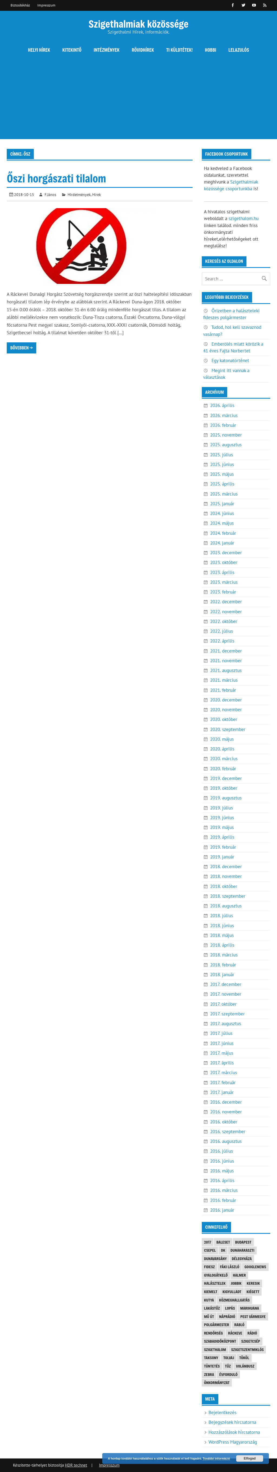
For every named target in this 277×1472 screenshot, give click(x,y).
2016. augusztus (226, 1141)
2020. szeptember (227, 729)
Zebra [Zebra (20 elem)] (209, 1374)
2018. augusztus (226, 906)
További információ (216, 1458)
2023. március (224, 582)
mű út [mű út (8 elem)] (209, 1316)
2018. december (226, 867)
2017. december (225, 984)
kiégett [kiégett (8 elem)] (252, 1291)
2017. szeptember (227, 1014)
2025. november (226, 435)
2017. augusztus (225, 1024)
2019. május (222, 827)
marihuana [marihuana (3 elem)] (249, 1308)
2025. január (222, 504)
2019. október (223, 788)
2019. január (222, 857)
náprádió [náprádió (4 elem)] (227, 1316)
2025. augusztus (226, 445)
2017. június (221, 1043)
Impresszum (46, 5)
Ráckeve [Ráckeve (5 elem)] (235, 1333)
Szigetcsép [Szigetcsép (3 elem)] (250, 1341)
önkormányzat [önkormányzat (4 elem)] (216, 1382)
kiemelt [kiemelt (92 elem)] (210, 1291)
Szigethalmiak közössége (138, 23)
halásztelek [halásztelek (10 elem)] (215, 1283)
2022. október (223, 621)
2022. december (226, 602)
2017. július (221, 1033)
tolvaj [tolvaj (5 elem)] (228, 1357)
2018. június (222, 926)
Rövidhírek (143, 50)
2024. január (222, 543)
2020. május (222, 739)
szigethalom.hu (244, 218)
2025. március (224, 494)
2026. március (224, 415)
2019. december (226, 778)
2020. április (222, 749)
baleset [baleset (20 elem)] (223, 1242)
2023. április (222, 572)
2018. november (226, 876)
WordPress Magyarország (233, 1442)
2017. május (221, 1053)
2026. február (223, 425)
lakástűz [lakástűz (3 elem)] (212, 1308)
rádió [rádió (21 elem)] (252, 1333)
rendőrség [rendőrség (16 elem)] (213, 1333)
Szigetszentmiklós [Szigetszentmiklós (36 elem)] (247, 1349)
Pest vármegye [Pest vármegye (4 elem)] (253, 1316)
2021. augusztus (226, 670)
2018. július (221, 916)
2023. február (223, 592)
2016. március (224, 1190)
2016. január (222, 1210)
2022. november (226, 612)
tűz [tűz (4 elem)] (228, 1366)
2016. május (222, 1171)
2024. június (222, 513)
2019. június (222, 818)
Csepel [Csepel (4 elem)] (210, 1250)
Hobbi (210, 50)
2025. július (221, 455)
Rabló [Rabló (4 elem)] (239, 1324)
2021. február (223, 690)
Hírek (96, 194)
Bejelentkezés (222, 1412)
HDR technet (76, 1465)
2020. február (223, 769)
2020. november (226, 710)
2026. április (222, 405)
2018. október (223, 886)
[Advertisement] (138, 101)
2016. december (226, 1102)
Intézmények (107, 50)
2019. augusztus (226, 798)
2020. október (223, 719)
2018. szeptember (227, 896)
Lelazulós (238, 50)
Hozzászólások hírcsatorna (234, 1432)
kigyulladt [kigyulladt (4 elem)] (231, 1291)
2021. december (226, 651)
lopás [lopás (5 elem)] (230, 1308)
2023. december (226, 553)
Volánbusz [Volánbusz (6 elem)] (245, 1366)
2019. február (223, 847)
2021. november (226, 661)
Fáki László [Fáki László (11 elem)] (229, 1266)
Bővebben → (21, 347)
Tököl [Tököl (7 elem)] (244, 1357)
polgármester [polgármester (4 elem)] (216, 1324)
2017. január (222, 1092)
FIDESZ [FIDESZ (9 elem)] (209, 1266)
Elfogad (250, 1458)
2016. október (223, 1122)
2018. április (222, 945)
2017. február (223, 1083)
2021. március (224, 680)
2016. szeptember (227, 1132)
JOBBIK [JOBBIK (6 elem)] (236, 1283)
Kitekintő (71, 50)
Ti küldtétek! (179, 50)
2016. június (222, 1161)
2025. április (222, 484)
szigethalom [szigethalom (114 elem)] (215, 1349)
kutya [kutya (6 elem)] (209, 1300)
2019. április (222, 837)
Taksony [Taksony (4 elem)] (211, 1357)
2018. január (222, 975)
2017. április (222, 1063)
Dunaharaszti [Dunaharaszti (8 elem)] (242, 1250)
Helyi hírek (39, 50)
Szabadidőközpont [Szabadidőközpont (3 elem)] (220, 1341)
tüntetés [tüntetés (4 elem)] (212, 1366)
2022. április (222, 641)
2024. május (222, 523)
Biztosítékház (20, 5)
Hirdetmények (79, 194)
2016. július (221, 1151)
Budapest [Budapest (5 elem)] (243, 1242)
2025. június (222, 464)
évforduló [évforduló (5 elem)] (228, 1374)
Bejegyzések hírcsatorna (232, 1422)
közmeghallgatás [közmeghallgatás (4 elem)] (234, 1300)
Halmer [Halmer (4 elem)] (239, 1275)
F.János (50, 194)
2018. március (224, 955)
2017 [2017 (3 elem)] (207, 1242)
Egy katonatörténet (230, 360)
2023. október (223, 562)
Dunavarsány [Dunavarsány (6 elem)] (215, 1258)
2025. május (222, 474)
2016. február (223, 1200)
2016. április (222, 1180)
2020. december (226, 700)
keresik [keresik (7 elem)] (253, 1283)
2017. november (225, 994)
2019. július (221, 808)
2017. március (223, 1073)
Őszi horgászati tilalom (56, 178)
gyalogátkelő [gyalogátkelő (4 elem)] (215, 1275)
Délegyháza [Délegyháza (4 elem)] (242, 1258)
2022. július (221, 631)
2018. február (223, 965)
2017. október (223, 1004)
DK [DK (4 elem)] (223, 1250)
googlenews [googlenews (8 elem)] (255, 1266)
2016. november (226, 1112)
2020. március (224, 759)
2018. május (222, 935)
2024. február (223, 533)
